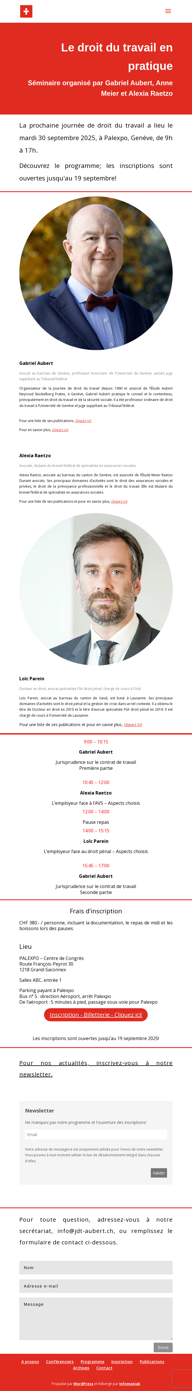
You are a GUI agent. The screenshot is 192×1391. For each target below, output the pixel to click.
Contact (104, 1368)
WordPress (83, 1383)
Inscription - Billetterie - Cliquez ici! (96, 1014)
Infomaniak (129, 1383)
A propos (30, 1361)
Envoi (163, 1347)
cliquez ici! (83, 420)
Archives (81, 1368)
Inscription (122, 1361)
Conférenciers (60, 1361)
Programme (92, 1361)
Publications (152, 1361)
